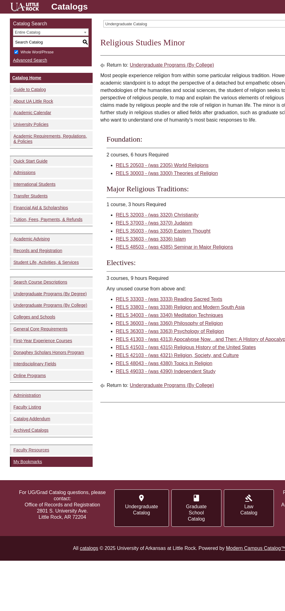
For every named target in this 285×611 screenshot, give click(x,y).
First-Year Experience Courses (43, 340)
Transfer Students (31, 195)
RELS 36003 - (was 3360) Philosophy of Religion (169, 323)
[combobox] (51, 32)
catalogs (89, 548)
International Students (35, 184)
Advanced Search (30, 60)
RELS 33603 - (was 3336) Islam (151, 239)
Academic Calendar (32, 112)
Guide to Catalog (30, 89)
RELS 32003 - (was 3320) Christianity (157, 215)
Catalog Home (26, 77)
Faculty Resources (31, 449)
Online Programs (30, 375)
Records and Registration (38, 250)
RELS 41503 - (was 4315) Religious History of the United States (186, 347)
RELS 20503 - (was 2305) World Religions (162, 165)
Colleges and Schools (34, 316)
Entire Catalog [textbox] (27, 32)
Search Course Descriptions (40, 282)
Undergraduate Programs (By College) (50, 305)
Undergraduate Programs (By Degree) (50, 293)
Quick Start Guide (31, 161)
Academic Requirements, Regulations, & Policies (50, 139)
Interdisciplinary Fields (35, 363)
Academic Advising (32, 238)
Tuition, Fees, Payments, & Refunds (48, 219)
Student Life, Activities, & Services (46, 262)
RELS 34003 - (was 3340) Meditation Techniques (169, 315)
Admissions (25, 172)
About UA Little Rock (33, 101)
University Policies (31, 124)
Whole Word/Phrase (36, 52)
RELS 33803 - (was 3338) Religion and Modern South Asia (180, 307)
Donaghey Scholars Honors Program (49, 352)
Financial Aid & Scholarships (41, 207)
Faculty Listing (27, 407)
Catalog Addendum (32, 418)
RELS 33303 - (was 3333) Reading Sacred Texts (169, 299)
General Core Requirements (41, 328)
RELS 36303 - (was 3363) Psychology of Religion (170, 331)
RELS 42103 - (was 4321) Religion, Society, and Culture (177, 355)
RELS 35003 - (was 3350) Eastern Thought (163, 231)
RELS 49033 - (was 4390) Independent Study (166, 371)
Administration (27, 395)
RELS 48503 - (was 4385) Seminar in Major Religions (174, 247)
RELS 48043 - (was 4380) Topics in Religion (164, 363)
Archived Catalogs (31, 430)
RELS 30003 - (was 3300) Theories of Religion (167, 173)
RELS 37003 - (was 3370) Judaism (154, 223)
